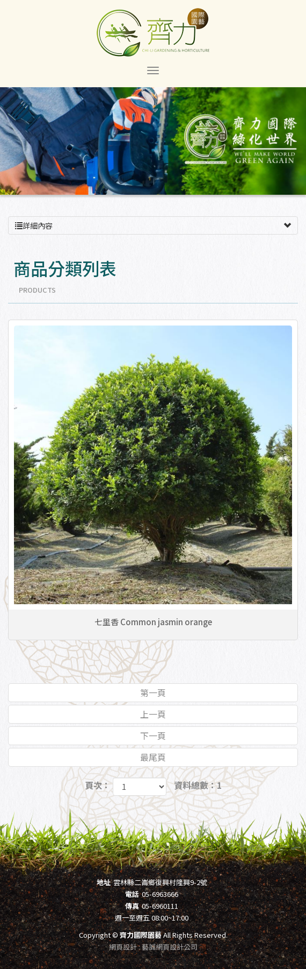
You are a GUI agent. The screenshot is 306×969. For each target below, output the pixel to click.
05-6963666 (160, 894)
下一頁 (153, 735)
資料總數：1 (198, 785)
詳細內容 (153, 225)
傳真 (132, 906)
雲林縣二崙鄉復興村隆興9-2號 (160, 882)
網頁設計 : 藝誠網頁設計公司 (153, 947)
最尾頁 (153, 757)
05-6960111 (160, 906)
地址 (104, 882)
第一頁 (153, 692)
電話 (132, 894)
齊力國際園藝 (153, 32)
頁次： (98, 785)
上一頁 (153, 714)
